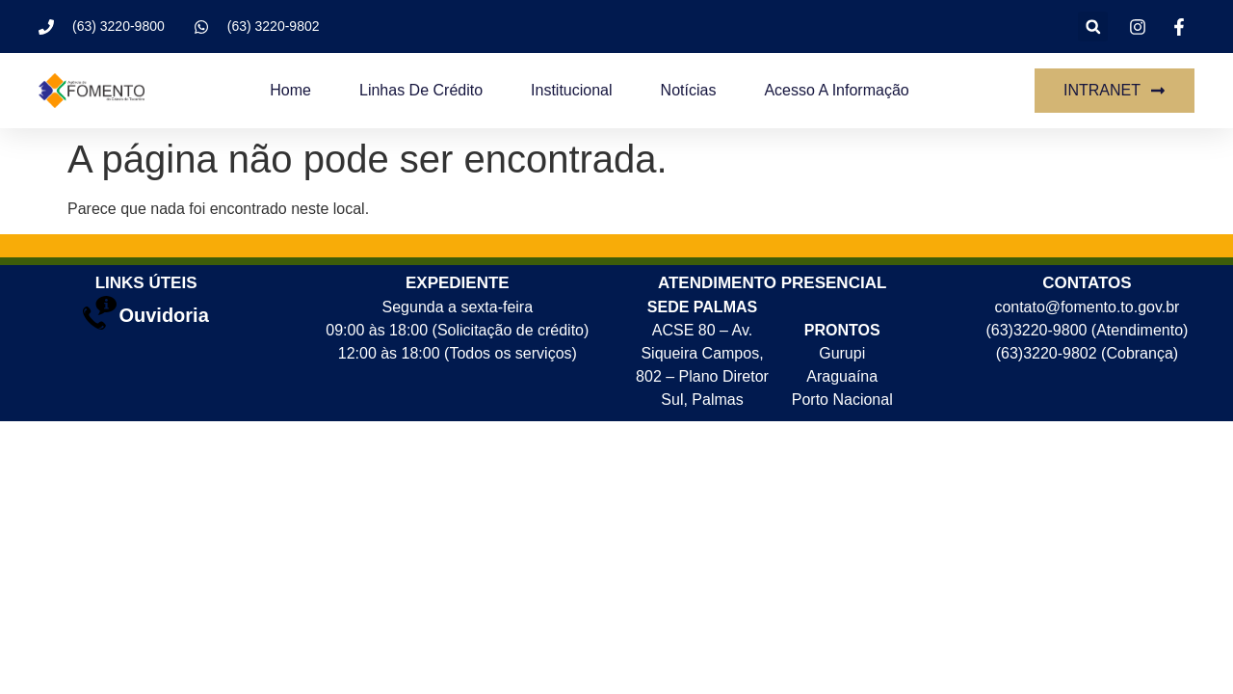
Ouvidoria (163, 315)
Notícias (689, 90)
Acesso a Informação (836, 90)
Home (290, 90)
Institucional (572, 90)
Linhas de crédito (421, 90)
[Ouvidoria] (100, 313)
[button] (1093, 26)
